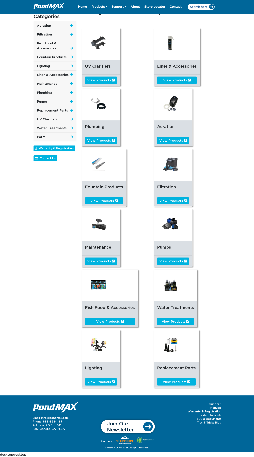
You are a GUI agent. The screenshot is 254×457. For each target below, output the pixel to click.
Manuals (215, 407)
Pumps (42, 101)
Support (118, 6)
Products (98, 6)
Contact (176, 6)
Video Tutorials (210, 415)
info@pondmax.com (55, 417)
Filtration (44, 34)
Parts (41, 137)
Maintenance (47, 83)
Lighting (43, 66)
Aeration (44, 25)
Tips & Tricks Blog (209, 422)
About (135, 6)
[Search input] (201, 7)
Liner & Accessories (53, 74)
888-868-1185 (52, 421)
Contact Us (45, 158)
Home (82, 6)
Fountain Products (52, 57)
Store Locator (154, 6)
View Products (101, 80)
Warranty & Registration (54, 148)
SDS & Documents (209, 418)
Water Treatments (52, 128)
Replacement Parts (52, 110)
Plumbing (44, 92)
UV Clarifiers (47, 119)
